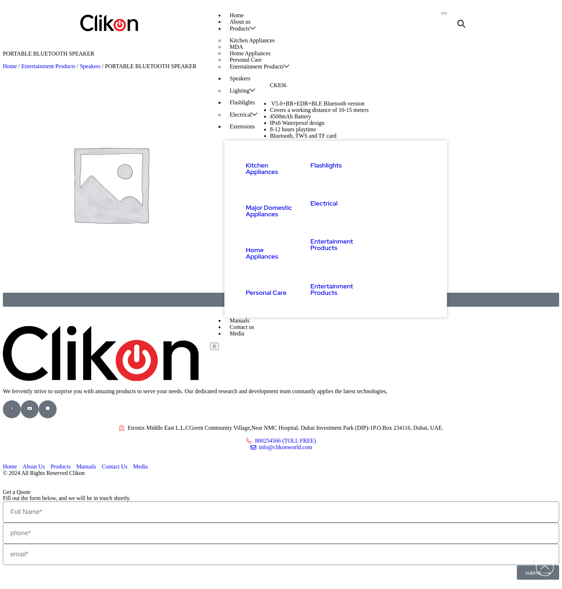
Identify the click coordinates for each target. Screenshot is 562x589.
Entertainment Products (260, 66)
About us (240, 22)
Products (243, 28)
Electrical (243, 114)
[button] (461, 24)
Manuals (239, 320)
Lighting (242, 90)
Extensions (242, 126)
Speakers (240, 78)
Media (237, 333)
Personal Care (266, 292)
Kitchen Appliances (252, 40)
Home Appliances (262, 253)
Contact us (242, 327)
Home (237, 15)
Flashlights (242, 102)
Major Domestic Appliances (269, 210)
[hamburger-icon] (444, 13)
